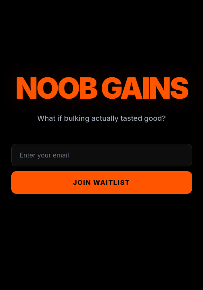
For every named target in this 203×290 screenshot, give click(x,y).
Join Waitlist (101, 182)
